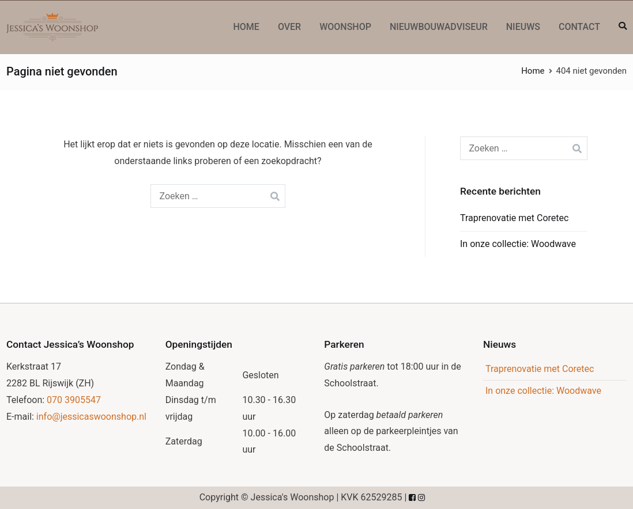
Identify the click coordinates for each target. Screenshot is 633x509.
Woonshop (345, 26)
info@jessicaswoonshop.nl (91, 416)
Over (289, 26)
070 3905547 (74, 399)
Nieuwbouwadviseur (439, 26)
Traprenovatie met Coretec (514, 217)
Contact (579, 26)
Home (246, 26)
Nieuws (523, 26)
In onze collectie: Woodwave (518, 243)
